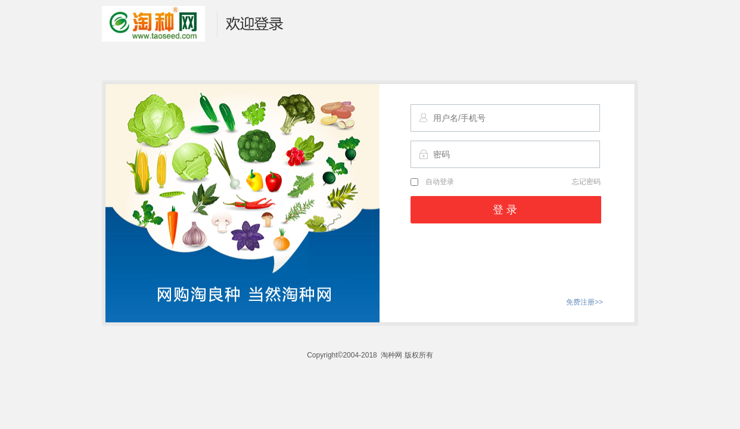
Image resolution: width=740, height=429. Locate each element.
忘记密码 (586, 182)
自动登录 (432, 182)
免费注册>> (584, 302)
